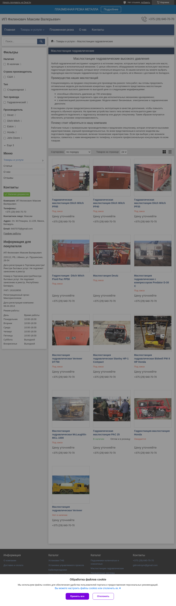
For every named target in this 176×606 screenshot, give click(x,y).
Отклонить (103, 596)
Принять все (77, 596)
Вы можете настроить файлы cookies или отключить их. (87, 588)
